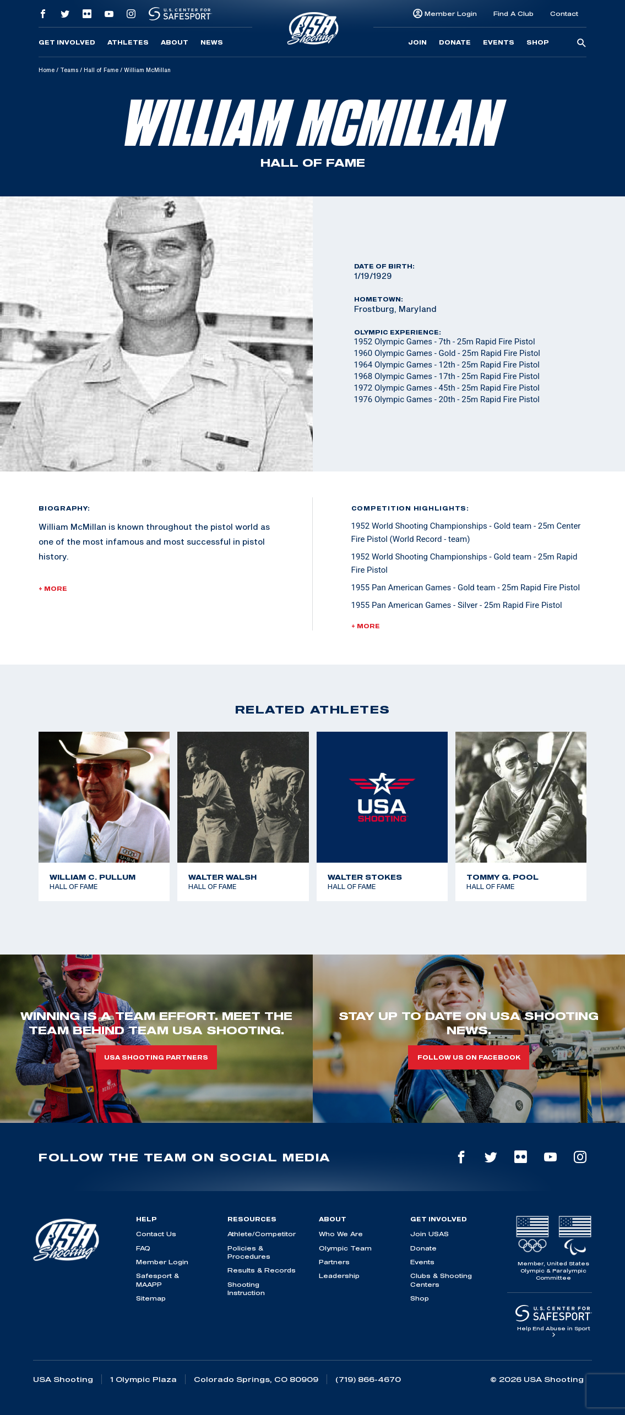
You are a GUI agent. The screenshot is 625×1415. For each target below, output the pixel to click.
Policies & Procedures (248, 1252)
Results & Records (261, 1270)
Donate (455, 42)
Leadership (339, 1275)
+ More (53, 588)
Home (47, 70)
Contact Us (156, 1233)
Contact (564, 13)
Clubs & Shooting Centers (441, 1279)
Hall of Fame (101, 70)
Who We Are (341, 1233)
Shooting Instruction (246, 1288)
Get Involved (67, 42)
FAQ (143, 1248)
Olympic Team (345, 1248)
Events (498, 42)
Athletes (128, 42)
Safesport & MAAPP (157, 1279)
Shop (537, 42)
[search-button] (581, 43)
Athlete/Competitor (261, 1233)
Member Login (451, 13)
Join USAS (429, 1233)
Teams (69, 70)
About (174, 42)
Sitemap (151, 1298)
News (211, 42)
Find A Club (513, 13)
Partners (334, 1261)
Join (417, 42)
